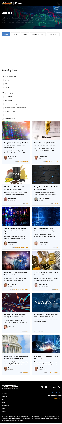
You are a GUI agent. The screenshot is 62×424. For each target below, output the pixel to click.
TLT (51, 161)
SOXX (24, 161)
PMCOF (56, 289)
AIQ (48, 372)
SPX (27, 331)
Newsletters (5, 408)
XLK (55, 161)
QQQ (19, 161)
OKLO (22, 247)
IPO (25, 372)
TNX (55, 203)
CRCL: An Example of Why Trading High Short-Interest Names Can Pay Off (15, 231)
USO (27, 289)
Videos (7, 84)
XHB (52, 372)
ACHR (16, 247)
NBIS (19, 247)
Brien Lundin (43, 284)
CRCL (27, 247)
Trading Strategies (10, 118)
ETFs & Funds (8, 96)
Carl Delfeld (12, 198)
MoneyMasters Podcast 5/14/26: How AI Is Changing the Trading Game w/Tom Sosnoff (16, 145)
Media (3, 402)
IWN (47, 161)
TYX (57, 161)
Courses (7, 87)
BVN (27, 203)
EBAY (14, 289)
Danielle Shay (12, 242)
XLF (53, 161)
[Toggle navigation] (58, 3)
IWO (49, 161)
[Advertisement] (30, 50)
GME (16, 289)
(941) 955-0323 (56, 398)
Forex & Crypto (8, 100)
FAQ (3, 399)
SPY (27, 161)
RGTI (24, 247)
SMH (22, 161)
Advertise (4, 394)
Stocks (6, 115)
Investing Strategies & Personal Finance (15, 107)
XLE (57, 203)
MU (57, 247)
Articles (7, 80)
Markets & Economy (10, 111)
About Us (4, 397)
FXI (23, 372)
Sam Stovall (12, 326)
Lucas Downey (43, 242)
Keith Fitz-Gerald (44, 198)
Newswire (4, 411)
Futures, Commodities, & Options (13, 104)
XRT (55, 372)
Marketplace (5, 405)
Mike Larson (12, 157)
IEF (18, 289)
